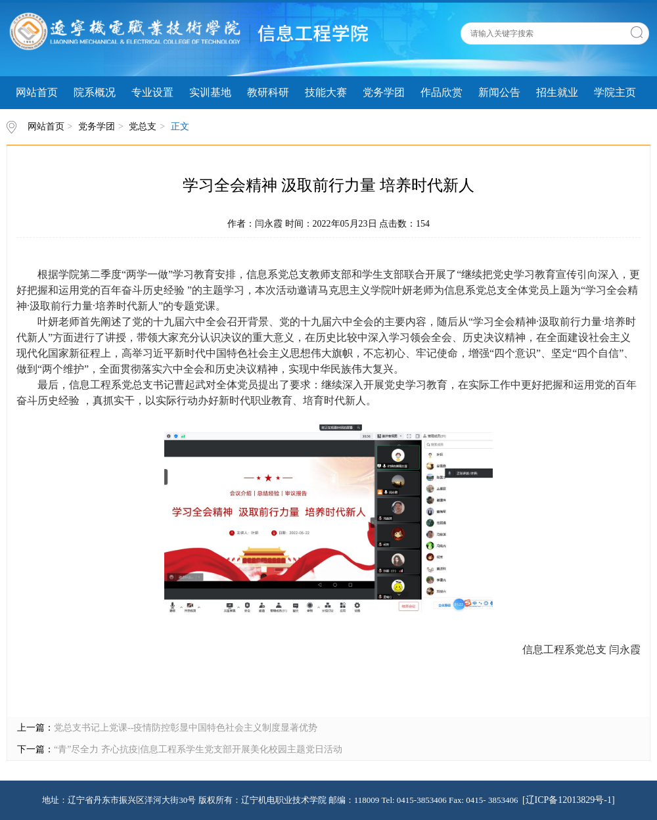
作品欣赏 (441, 92)
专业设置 (152, 92)
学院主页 (615, 92)
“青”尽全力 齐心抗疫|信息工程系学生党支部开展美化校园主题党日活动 (198, 749)
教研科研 (268, 92)
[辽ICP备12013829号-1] (568, 800)
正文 (180, 126)
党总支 (142, 126)
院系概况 (95, 92)
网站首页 (37, 92)
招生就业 (557, 92)
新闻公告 (499, 92)
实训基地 (210, 92)
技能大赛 (326, 92)
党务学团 (384, 92)
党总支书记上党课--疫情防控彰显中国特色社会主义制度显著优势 (185, 728)
